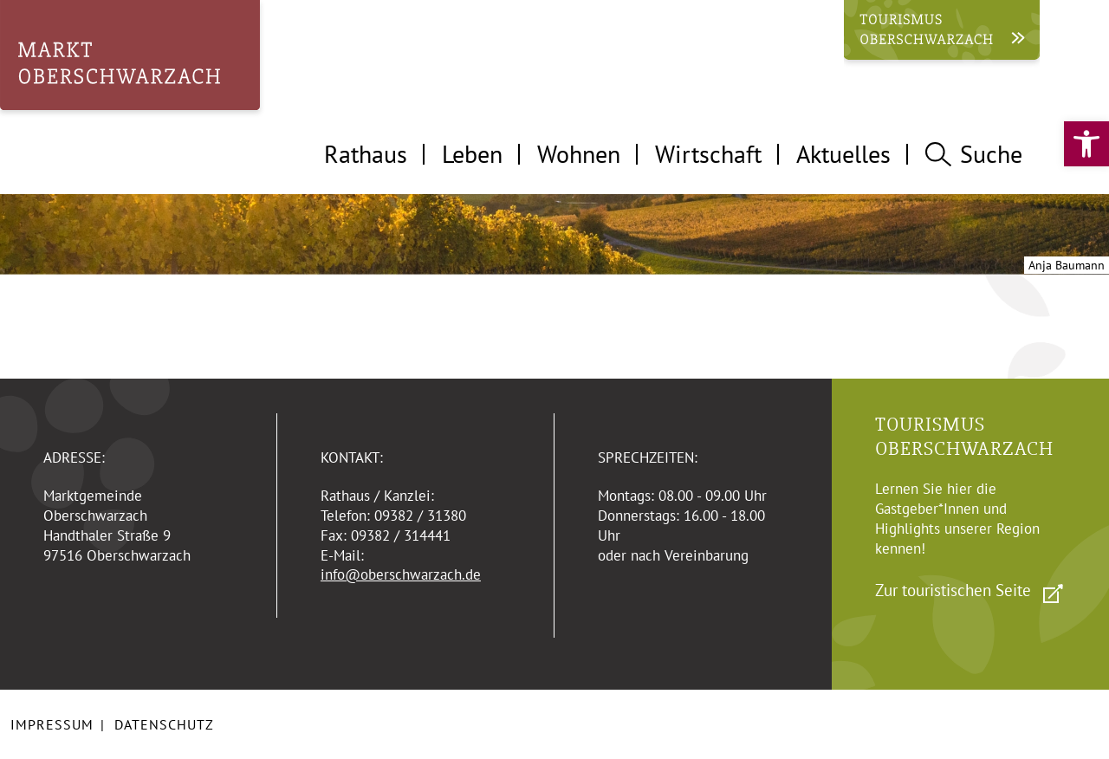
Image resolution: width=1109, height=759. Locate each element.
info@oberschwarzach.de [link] (401, 574)
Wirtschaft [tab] (708, 154)
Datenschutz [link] (164, 724)
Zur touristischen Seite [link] (953, 590)
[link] (1086, 143)
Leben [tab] (472, 154)
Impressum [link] (52, 724)
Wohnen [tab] (578, 154)
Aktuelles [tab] (843, 154)
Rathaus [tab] (365, 154)
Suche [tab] (973, 154)
